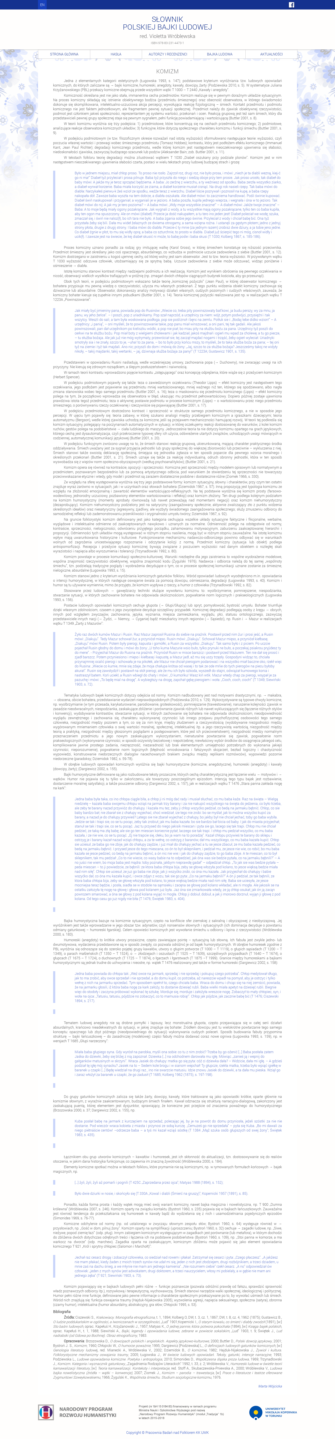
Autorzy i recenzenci (168, 54)
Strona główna (64, 54)
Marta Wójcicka (270, 1386)
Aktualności (271, 54)
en (42, 4)
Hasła (116, 54)
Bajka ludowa (219, 54)
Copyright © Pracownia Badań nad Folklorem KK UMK (167, 1432)
